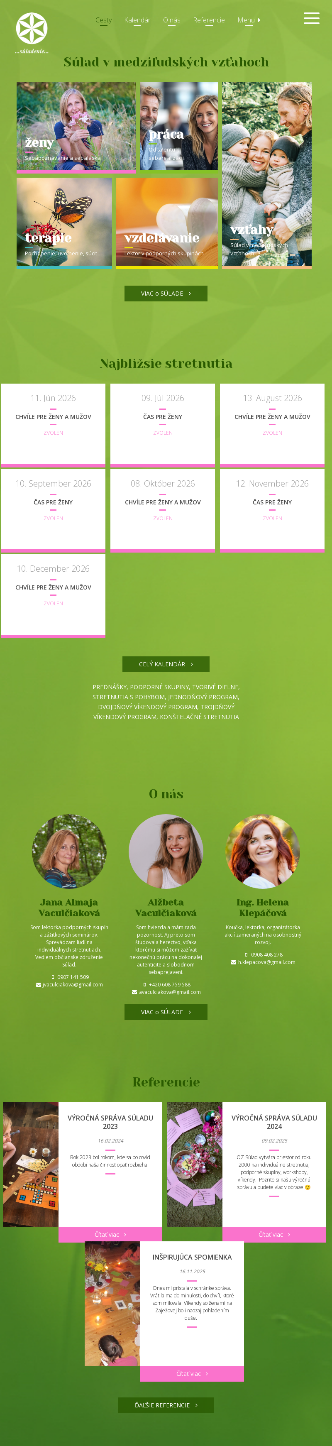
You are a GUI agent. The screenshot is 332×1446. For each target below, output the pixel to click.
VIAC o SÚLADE (166, 293)
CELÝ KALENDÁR (166, 697)
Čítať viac (110, 1267)
